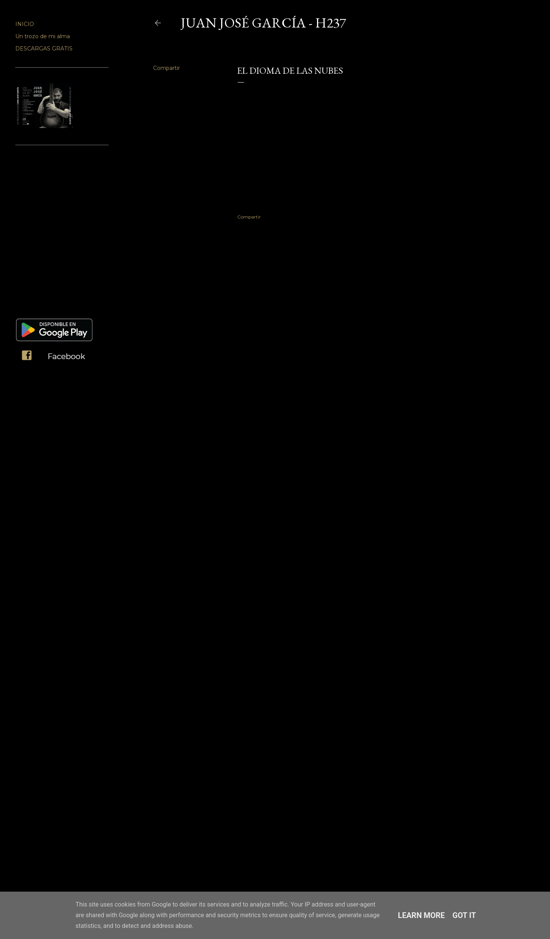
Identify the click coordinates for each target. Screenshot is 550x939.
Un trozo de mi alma (42, 36)
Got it (464, 915)
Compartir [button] (166, 68)
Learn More (421, 915)
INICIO (24, 24)
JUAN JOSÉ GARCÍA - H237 (263, 23)
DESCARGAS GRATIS (44, 48)
